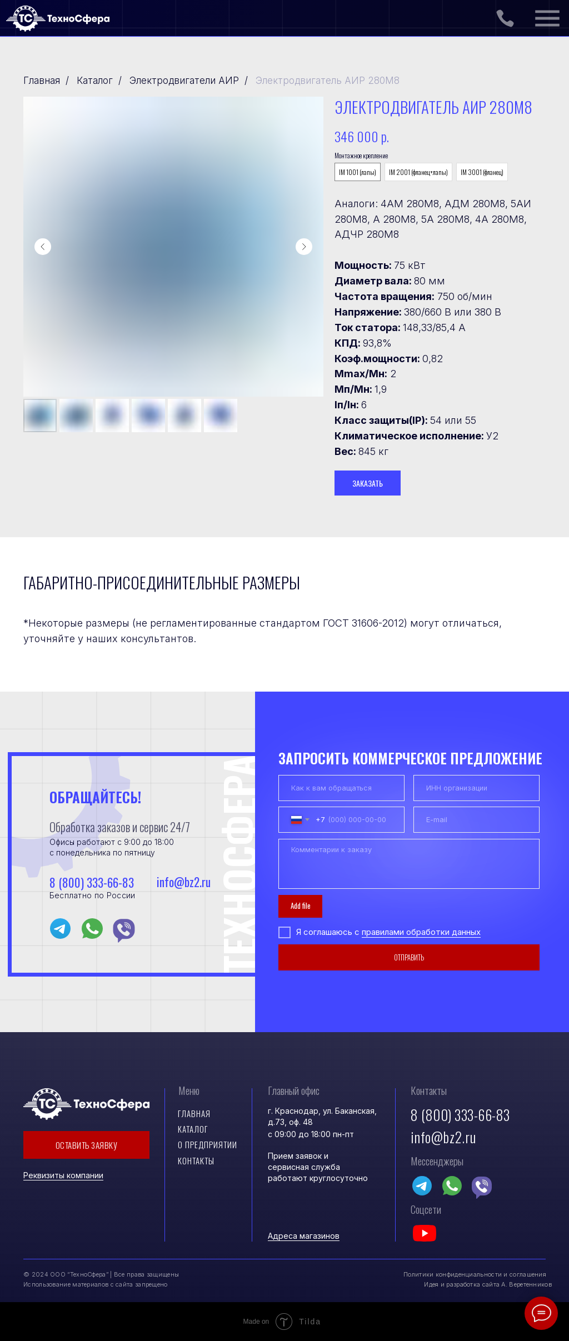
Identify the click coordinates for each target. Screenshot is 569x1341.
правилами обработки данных (421, 932)
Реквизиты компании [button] (63, 1175)
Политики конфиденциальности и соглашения (474, 1274)
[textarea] (408, 864)
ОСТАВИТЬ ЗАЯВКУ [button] (87, 1145)
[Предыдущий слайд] (42, 246)
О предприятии (207, 1144)
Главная (41, 80)
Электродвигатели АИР (184, 80)
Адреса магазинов (304, 1235)
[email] (476, 820)
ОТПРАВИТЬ (409, 957)
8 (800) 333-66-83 (91, 882)
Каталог (95, 80)
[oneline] (476, 788)
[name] (341, 788)
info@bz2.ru (182, 881)
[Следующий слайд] (304, 246)
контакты (196, 1160)
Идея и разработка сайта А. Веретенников (488, 1284)
